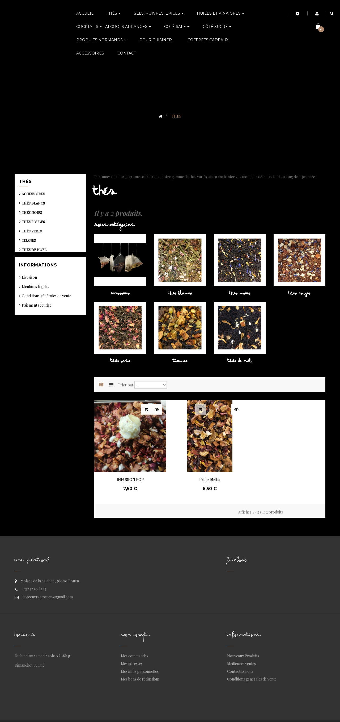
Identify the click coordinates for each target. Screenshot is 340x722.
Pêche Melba (209, 479)
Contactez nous (240, 671)
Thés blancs (33, 204)
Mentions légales (35, 302)
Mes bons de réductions (140, 679)
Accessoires (33, 195)
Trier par (126, 384)
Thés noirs (32, 214)
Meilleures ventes (241, 663)
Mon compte (135, 636)
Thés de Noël (34, 251)
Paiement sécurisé (37, 320)
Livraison (29, 292)
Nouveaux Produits (243, 655)
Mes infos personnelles (140, 671)
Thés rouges (33, 223)
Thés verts (32, 232)
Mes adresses (132, 663)
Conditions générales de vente (46, 311)
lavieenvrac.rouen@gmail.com (48, 596)
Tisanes (29, 242)
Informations (38, 278)
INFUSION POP (130, 479)
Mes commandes (134, 655)
